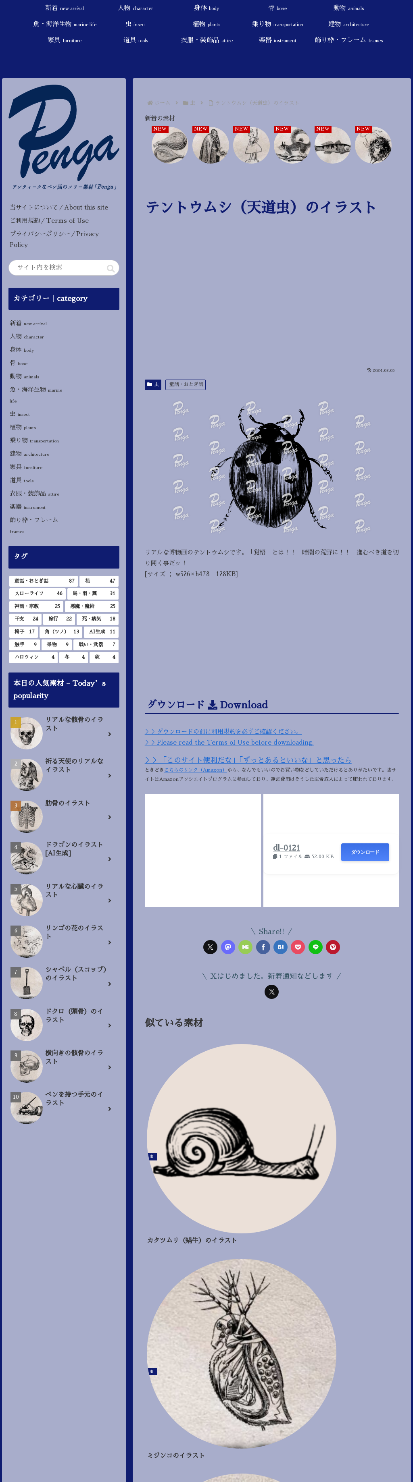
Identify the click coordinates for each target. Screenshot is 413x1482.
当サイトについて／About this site (59, 207)
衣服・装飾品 (34, 493)
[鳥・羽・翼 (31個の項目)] (93, 594)
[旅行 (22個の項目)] (59, 619)
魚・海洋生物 (36, 394)
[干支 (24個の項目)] (25, 619)
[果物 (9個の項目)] (57, 645)
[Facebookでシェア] (263, 947)
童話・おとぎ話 (186, 384)
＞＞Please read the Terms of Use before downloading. (229, 742)
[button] (111, 269)
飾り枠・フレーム (34, 525)
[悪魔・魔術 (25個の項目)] (92, 606)
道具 (21, 480)
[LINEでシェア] (316, 947)
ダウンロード (365, 852)
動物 (24, 376)
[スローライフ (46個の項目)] (37, 594)
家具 (26, 467)
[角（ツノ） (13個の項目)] (61, 632)
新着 (28, 323)
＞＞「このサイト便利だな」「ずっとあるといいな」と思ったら (248, 760)
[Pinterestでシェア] (333, 947)
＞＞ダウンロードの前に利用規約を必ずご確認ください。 (223, 732)
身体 (22, 350)
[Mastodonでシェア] (228, 947)
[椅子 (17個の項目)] (23, 632)
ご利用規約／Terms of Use (49, 221)
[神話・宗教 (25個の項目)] (36, 606)
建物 (29, 453)
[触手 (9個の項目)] (24, 645)
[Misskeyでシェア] (245, 947)
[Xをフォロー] (272, 992)
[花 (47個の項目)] (99, 581)
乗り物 (34, 440)
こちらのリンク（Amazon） (195, 770)
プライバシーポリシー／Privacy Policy (54, 239)
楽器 (28, 507)
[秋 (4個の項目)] (104, 657)
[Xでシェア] (210, 947)
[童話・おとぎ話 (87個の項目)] (43, 581)
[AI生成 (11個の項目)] (101, 632)
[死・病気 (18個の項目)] (97, 619)
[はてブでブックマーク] (280, 947)
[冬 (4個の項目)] (73, 657)
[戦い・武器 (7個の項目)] (95, 645)
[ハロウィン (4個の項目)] (33, 657)
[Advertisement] (272, 302)
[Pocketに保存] (298, 947)
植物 (23, 427)
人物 (27, 336)
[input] (63, 268)
